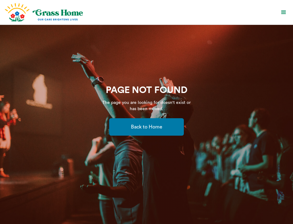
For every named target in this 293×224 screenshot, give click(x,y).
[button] (283, 12)
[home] (43, 12)
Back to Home (146, 126)
